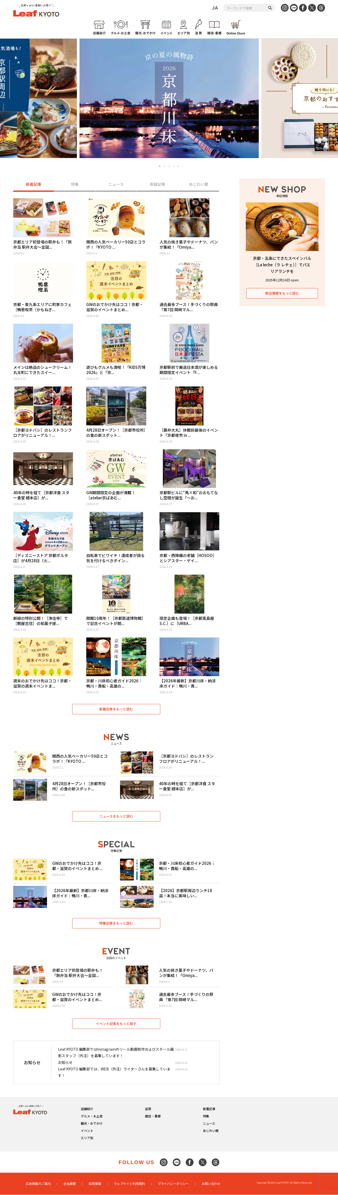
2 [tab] (164, 166)
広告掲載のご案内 (38, 1184)
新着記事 (33, 184)
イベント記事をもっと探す (116, 1023)
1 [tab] (159, 166)
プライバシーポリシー (173, 1184)
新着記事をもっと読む (116, 709)
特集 (75, 184)
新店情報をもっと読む (282, 293)
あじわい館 (198, 184)
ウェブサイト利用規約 (129, 1184)
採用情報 (95, 1184)
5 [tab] (178, 166)
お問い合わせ (211, 1184)
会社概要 (69, 1184)
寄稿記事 (157, 184)
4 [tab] (173, 166)
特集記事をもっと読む (116, 923)
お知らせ (65, 1062)
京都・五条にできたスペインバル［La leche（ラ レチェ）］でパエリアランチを (282, 264)
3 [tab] (169, 166)
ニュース (116, 184)
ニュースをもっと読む (116, 816)
